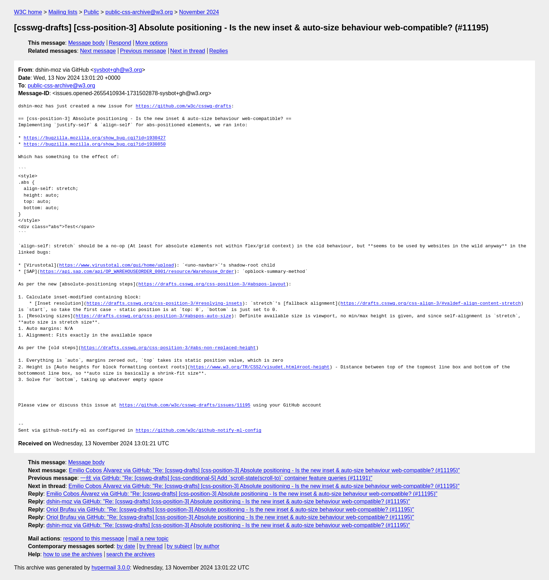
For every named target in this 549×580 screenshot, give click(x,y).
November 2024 (199, 12)
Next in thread (187, 51)
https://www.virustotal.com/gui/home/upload (116, 265)
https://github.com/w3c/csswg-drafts (183, 106)
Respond (120, 43)
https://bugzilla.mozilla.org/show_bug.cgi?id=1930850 (95, 144)
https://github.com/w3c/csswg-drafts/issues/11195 (184, 405)
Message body (86, 43)
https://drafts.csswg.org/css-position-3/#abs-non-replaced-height (168, 348)
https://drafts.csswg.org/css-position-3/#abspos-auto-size (153, 316)
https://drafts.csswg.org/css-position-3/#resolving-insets (164, 303)
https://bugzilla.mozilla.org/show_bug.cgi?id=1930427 (95, 138)
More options (151, 43)
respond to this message (93, 539)
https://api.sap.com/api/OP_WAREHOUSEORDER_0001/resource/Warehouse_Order (137, 272)
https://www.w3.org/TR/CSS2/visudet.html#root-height (259, 367)
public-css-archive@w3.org (139, 12)
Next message (98, 51)
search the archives (130, 554)
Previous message (143, 51)
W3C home (28, 12)
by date (126, 546)
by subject (179, 546)
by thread (151, 546)
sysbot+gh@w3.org (118, 70)
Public (91, 12)
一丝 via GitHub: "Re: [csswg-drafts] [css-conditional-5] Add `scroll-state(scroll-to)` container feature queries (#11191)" (226, 478)
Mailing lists (62, 12)
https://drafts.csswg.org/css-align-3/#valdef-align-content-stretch (430, 303)
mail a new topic (148, 539)
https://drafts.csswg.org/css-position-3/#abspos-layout (212, 284)
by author (208, 546)
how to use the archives (72, 554)
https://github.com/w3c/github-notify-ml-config (198, 430)
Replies (218, 51)
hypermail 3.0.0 (110, 568)
